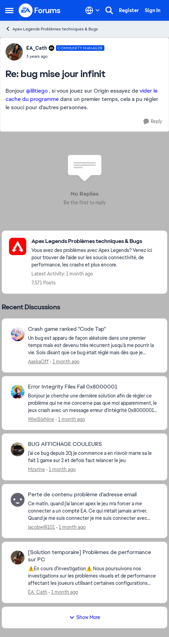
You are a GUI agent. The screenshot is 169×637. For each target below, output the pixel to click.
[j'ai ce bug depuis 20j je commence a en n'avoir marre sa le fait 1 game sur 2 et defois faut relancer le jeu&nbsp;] (93, 457)
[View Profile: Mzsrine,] (18, 449)
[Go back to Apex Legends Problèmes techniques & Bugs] (95, 241)
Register (129, 10)
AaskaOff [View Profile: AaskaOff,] (38, 361)
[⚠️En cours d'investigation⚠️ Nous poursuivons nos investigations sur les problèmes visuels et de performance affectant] (93, 576)
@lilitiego (37, 90)
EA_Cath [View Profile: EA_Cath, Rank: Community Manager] (36, 48)
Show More (84, 617)
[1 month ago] (64, 361)
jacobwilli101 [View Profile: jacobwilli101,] (41, 527)
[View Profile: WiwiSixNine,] (18, 392)
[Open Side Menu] (9, 10)
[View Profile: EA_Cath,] (18, 557)
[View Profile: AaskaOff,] (18, 334)
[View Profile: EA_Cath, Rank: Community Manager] (14, 51)
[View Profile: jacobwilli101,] (18, 500)
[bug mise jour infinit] (65, 56)
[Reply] (152, 121)
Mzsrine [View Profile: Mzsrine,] (36, 469)
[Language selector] (92, 10)
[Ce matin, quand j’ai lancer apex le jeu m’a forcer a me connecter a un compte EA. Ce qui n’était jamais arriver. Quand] (93, 511)
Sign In (152, 10)
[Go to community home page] (40, 10)
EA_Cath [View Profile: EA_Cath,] (37, 592)
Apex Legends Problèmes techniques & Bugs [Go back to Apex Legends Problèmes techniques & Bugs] (51, 29)
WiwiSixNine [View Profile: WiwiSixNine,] (41, 419)
